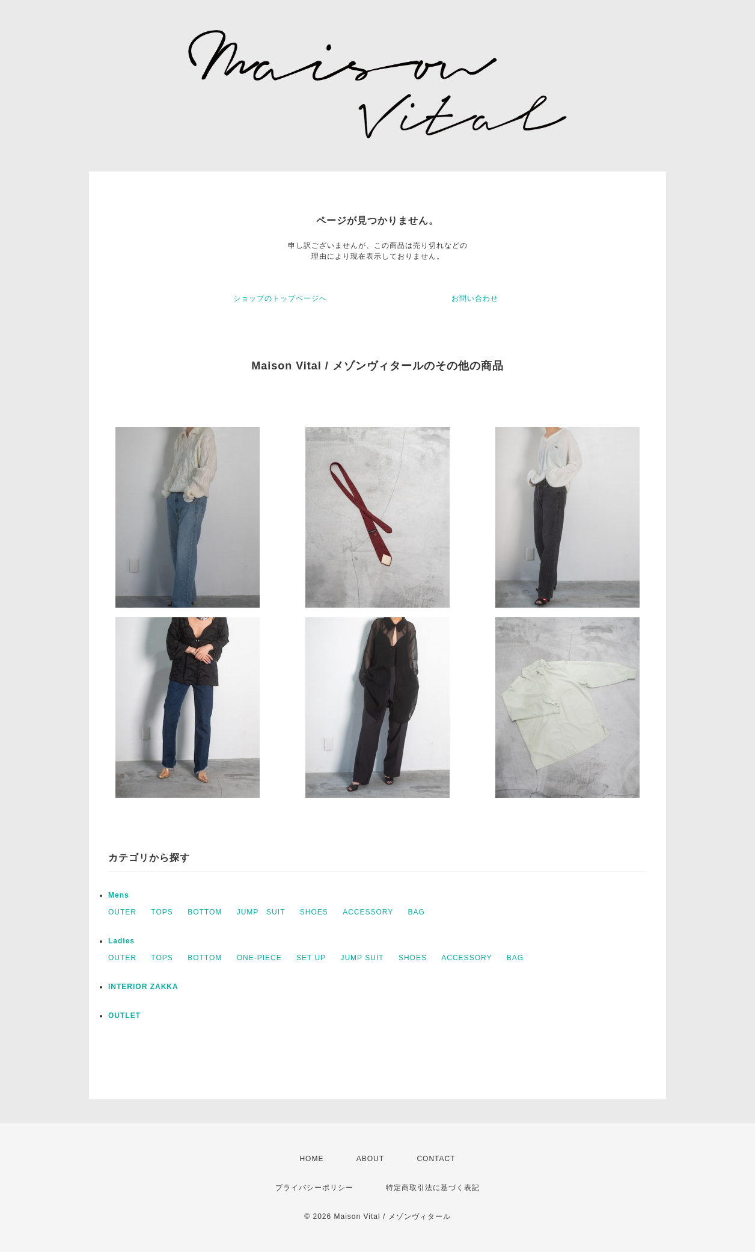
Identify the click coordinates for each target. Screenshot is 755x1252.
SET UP (311, 958)
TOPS (162, 912)
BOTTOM (205, 912)
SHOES (314, 912)
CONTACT (436, 1159)
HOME (311, 1159)
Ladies (121, 941)
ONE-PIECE (259, 958)
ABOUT (370, 1159)
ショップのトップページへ (280, 298)
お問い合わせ (474, 298)
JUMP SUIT (261, 912)
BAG (416, 912)
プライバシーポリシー (314, 1187)
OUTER (122, 912)
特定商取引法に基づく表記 (433, 1187)
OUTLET (124, 1015)
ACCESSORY (368, 912)
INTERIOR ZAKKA (143, 986)
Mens (118, 895)
